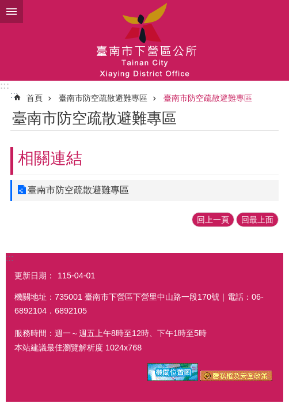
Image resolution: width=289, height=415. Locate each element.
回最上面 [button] (257, 219)
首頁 (34, 98)
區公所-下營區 (144, 40)
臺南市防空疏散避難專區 (103, 98)
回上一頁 (213, 219)
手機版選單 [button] (11, 11)
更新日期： (34, 275)
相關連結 (50, 158)
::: (4, 85)
